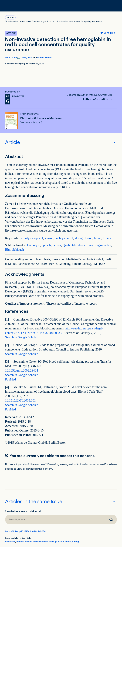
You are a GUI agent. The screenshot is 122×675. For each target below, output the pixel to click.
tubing (107, 238)
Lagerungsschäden (99, 245)
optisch (46, 245)
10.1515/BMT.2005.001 (20, 400)
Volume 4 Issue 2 (31, 122)
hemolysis (26, 238)
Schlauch (18, 249)
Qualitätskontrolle (74, 245)
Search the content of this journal (23, 511)
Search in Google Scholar (21, 337)
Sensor (56, 245)
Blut (7, 249)
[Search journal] (55, 519)
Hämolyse (33, 245)
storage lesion (83, 238)
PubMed (10, 379)
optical (38, 238)
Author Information (96, 99)
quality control (63, 238)
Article (12, 142)
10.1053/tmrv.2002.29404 (21, 370)
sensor (49, 238)
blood (97, 238)
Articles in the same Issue (33, 501)
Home (10, 17)
